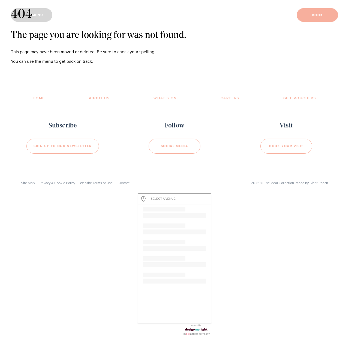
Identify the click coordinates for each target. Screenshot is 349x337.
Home (39, 98)
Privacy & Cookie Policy (57, 183)
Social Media (174, 146)
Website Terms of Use (96, 183)
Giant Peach (318, 183)
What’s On (165, 98)
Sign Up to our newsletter (63, 146)
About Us (99, 98)
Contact (124, 183)
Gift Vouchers (299, 98)
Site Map (28, 183)
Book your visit (286, 146)
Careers (230, 98)
